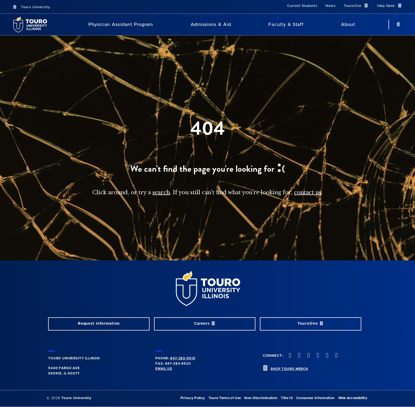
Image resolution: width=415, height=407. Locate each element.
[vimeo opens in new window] (308, 355)
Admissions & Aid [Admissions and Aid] (211, 24)
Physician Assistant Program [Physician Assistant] (120, 24)
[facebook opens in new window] (335, 355)
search (161, 192)
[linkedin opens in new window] (326, 355)
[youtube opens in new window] (317, 355)
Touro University (31, 7)
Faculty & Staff (285, 24)
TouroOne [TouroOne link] (356, 6)
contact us (307, 192)
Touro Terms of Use (225, 398)
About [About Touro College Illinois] (348, 24)
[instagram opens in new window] (298, 355)
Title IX (287, 398)
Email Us (163, 368)
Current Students (302, 6)
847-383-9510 (182, 358)
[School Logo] (32, 24)
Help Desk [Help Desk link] (389, 6)
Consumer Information (315, 398)
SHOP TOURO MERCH (289, 368)
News (330, 6)
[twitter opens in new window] (289, 355)
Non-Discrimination (260, 398)
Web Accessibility (352, 398)
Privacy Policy (193, 398)
